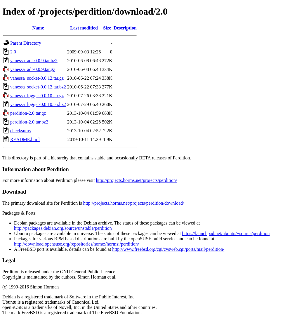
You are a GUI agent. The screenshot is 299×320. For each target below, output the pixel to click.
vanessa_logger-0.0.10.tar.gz (37, 95)
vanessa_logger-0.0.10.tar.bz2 (38, 104)
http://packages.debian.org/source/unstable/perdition (63, 228)
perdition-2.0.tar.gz (28, 113)
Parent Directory (25, 43)
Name (38, 27)
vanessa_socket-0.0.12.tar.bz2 (38, 86)
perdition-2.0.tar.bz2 (29, 121)
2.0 (13, 51)
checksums (20, 130)
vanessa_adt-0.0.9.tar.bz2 (34, 60)
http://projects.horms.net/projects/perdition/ (136, 180)
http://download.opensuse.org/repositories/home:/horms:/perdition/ (76, 243)
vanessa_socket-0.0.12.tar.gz (37, 78)
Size (107, 27)
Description (125, 27)
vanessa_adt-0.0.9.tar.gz (32, 69)
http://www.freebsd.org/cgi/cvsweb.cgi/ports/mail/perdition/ (168, 249)
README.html (25, 139)
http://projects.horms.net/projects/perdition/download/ (133, 203)
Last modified (84, 27)
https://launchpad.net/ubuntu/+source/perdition (226, 233)
